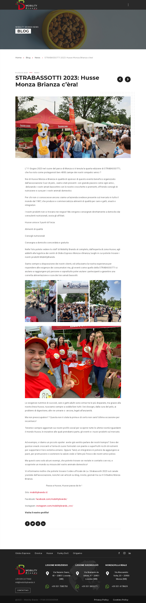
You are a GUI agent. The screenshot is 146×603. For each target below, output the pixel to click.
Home (18, 58)
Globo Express (22, 553)
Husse (49, 553)
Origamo (77, 553)
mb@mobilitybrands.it (25, 582)
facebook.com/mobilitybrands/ (51, 499)
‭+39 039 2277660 (23, 579)
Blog (28, 58)
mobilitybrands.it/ (39, 492)
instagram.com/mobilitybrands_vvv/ (54, 506)
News (37, 58)
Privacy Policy (101, 600)
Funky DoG (63, 553)
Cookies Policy (120, 600)
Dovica (38, 553)
